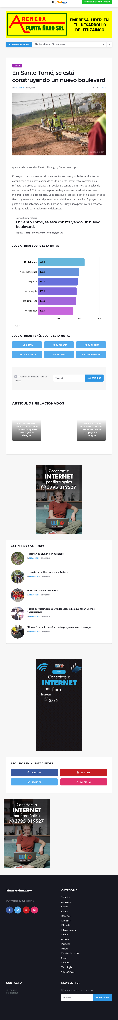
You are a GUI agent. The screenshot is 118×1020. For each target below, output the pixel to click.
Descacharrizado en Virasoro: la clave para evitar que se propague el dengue (27, 429)
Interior (65, 934)
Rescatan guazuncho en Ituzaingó (45, 553)
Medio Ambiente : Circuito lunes (50, 44)
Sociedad (65, 962)
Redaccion (19, 88)
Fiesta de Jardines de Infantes (43, 590)
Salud (64, 958)
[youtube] (83, 772)
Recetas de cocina (70, 953)
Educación (66, 925)
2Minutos (65, 897)
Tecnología (66, 967)
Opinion (65, 939)
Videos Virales (68, 971)
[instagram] (83, 781)
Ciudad (17, 66)
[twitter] (34, 781)
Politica (64, 948)
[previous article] (109, 44)
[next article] (103, 44)
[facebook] (34, 772)
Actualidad (66, 902)
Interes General (68, 930)
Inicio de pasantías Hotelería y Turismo (48, 572)
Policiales (65, 943)
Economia (66, 920)
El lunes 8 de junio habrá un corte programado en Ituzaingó (58, 627)
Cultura (64, 911)
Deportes (66, 915)
